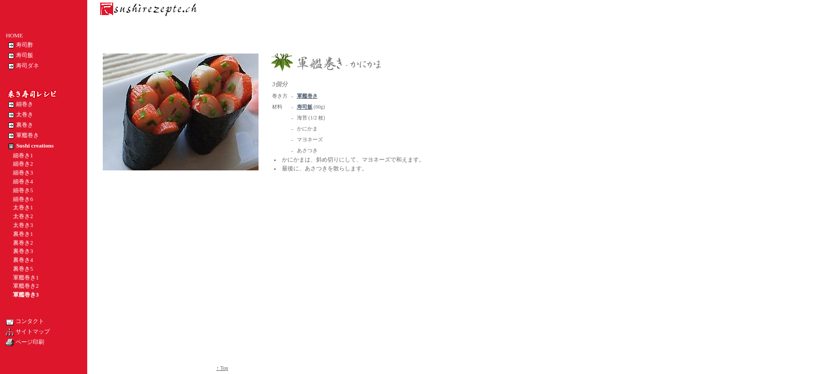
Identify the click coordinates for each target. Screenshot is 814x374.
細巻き (19, 104)
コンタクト (25, 321)
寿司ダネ (22, 66)
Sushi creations (29, 146)
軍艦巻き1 (22, 277)
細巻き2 (19, 164)
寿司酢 (19, 45)
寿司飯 (19, 55)
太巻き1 (19, 207)
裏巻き (19, 125)
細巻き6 (19, 199)
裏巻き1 (19, 234)
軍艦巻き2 (22, 286)
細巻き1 (19, 155)
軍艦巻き (22, 135)
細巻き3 (19, 172)
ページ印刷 (25, 342)
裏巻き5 (19, 268)
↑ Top (222, 368)
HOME (14, 35)
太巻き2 (19, 216)
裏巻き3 (19, 251)
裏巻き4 (19, 260)
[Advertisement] (292, 235)
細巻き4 (19, 181)
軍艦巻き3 (22, 294)
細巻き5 (19, 190)
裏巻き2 (19, 242)
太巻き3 (19, 225)
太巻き (19, 115)
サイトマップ (28, 332)
